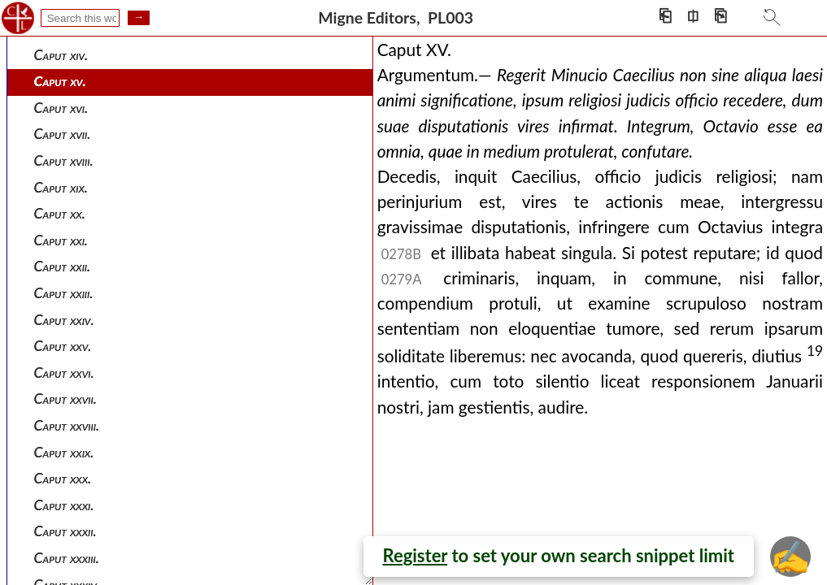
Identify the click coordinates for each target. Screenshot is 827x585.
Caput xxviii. (67, 425)
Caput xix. (61, 187)
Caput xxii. (62, 266)
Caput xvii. (62, 133)
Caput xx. (59, 213)
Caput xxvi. (64, 372)
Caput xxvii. (65, 398)
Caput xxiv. (64, 319)
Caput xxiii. (64, 292)
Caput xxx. (63, 478)
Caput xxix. (64, 452)
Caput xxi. (61, 240)
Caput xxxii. (65, 531)
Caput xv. (60, 80)
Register (415, 555)
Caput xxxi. (64, 505)
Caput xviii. (64, 160)
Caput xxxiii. (66, 557)
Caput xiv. (61, 54)
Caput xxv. (63, 345)
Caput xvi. (61, 107)
